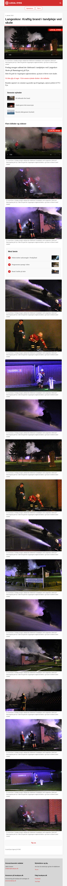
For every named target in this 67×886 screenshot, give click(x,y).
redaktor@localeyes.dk (11, 868)
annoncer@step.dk (10, 881)
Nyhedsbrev (29, 8)
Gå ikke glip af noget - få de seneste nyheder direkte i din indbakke (27, 78)
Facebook (37, 878)
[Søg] (60, 3)
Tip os (39, 8)
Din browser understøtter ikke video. (33, 42)
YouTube (37, 881)
